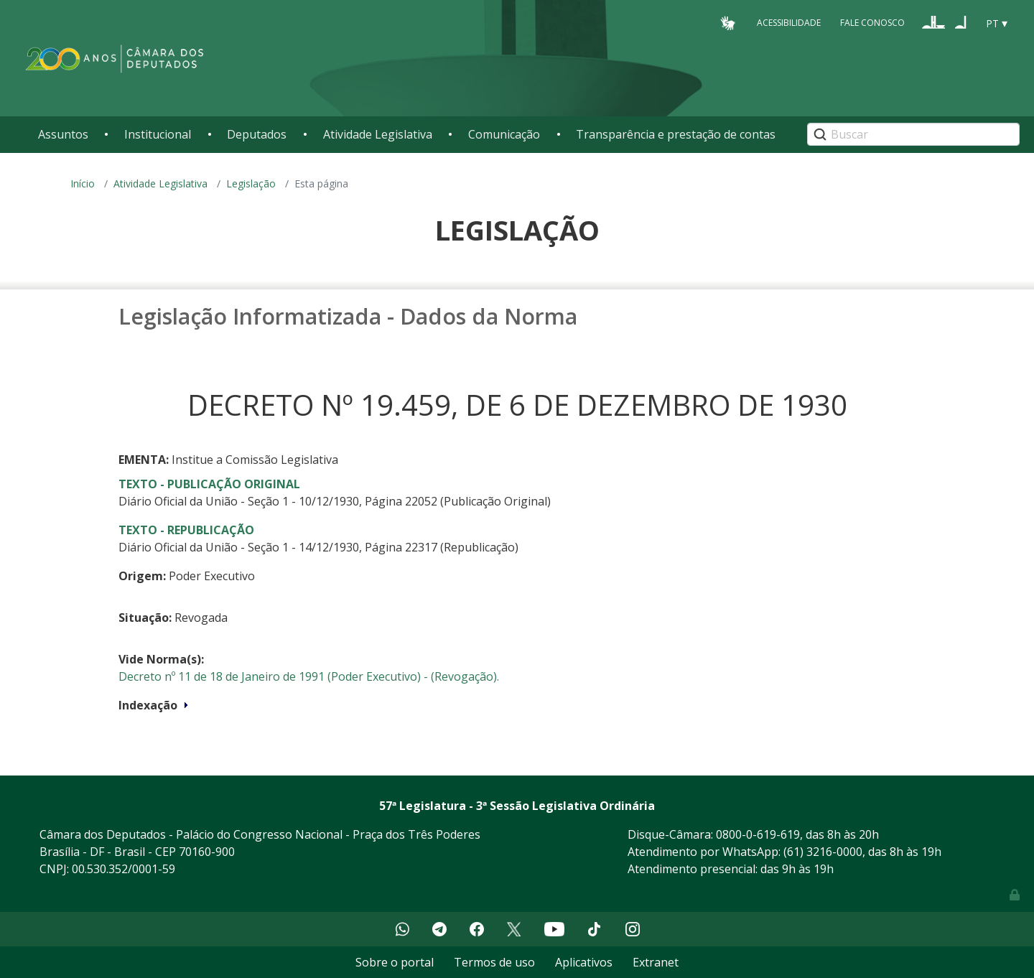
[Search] (913, 134)
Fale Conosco (872, 23)
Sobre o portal (394, 962)
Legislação (251, 183)
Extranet (656, 962)
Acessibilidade (789, 23)
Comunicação (504, 134)
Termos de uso (494, 962)
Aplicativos (584, 962)
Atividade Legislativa (377, 134)
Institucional (157, 134)
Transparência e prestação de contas (676, 134)
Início (82, 183)
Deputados (257, 134)
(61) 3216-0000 (822, 852)
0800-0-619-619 (758, 834)
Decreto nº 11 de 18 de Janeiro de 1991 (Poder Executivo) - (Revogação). (308, 676)
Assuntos (63, 134)
